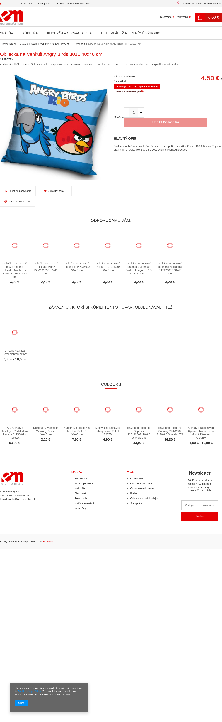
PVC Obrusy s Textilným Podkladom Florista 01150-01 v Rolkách (14, 422)
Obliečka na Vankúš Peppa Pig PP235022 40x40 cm (77, 256)
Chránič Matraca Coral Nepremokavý (14, 342)
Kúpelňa (30, 33)
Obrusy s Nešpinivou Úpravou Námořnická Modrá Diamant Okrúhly (201, 422)
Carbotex (129, 76)
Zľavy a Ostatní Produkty (34, 44)
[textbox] (87, 17)
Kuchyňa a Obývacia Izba (69, 33)
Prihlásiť (200, 506)
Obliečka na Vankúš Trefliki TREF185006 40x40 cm (107, 256)
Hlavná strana (8, 44)
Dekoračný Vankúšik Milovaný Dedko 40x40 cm (45, 421)
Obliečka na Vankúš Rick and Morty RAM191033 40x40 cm (45, 258)
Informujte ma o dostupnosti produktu (137, 86)
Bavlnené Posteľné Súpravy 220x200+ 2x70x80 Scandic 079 (170, 421)
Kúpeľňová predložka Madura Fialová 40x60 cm (77, 421)
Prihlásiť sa (188, 3)
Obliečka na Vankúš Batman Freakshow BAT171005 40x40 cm (170, 258)
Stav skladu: (121, 81)
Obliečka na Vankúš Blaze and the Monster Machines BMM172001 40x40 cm (14, 260)
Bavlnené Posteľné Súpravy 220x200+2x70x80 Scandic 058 (139, 422)
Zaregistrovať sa (212, 3)
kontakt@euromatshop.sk (21, 488)
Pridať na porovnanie (17, 191)
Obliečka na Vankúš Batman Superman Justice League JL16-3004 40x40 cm (139, 258)
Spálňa (6, 33)
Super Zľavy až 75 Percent (67, 44)
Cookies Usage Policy (29, 691)
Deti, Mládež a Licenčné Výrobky (130, 33)
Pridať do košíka (184, 112)
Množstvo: (119, 113)
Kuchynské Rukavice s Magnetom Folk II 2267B (108, 421)
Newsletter (199, 472)
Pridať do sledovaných (129, 92)
